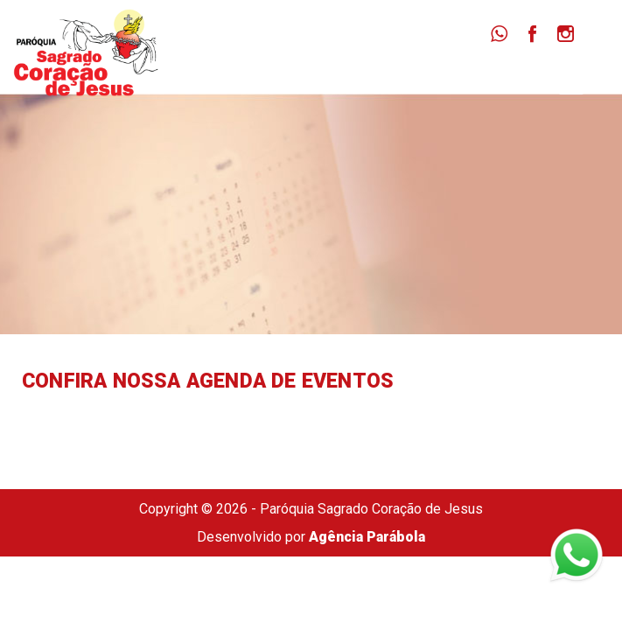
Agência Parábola (367, 536)
